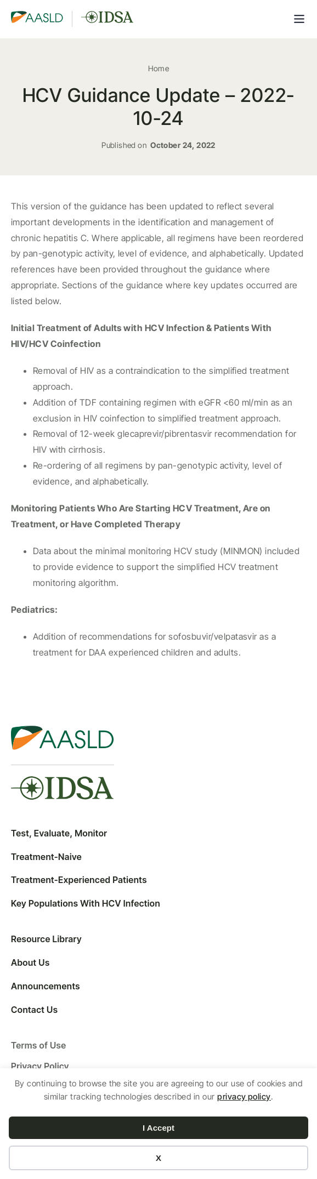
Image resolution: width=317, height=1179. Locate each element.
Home (158, 68)
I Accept (158, 1127)
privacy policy (244, 1096)
